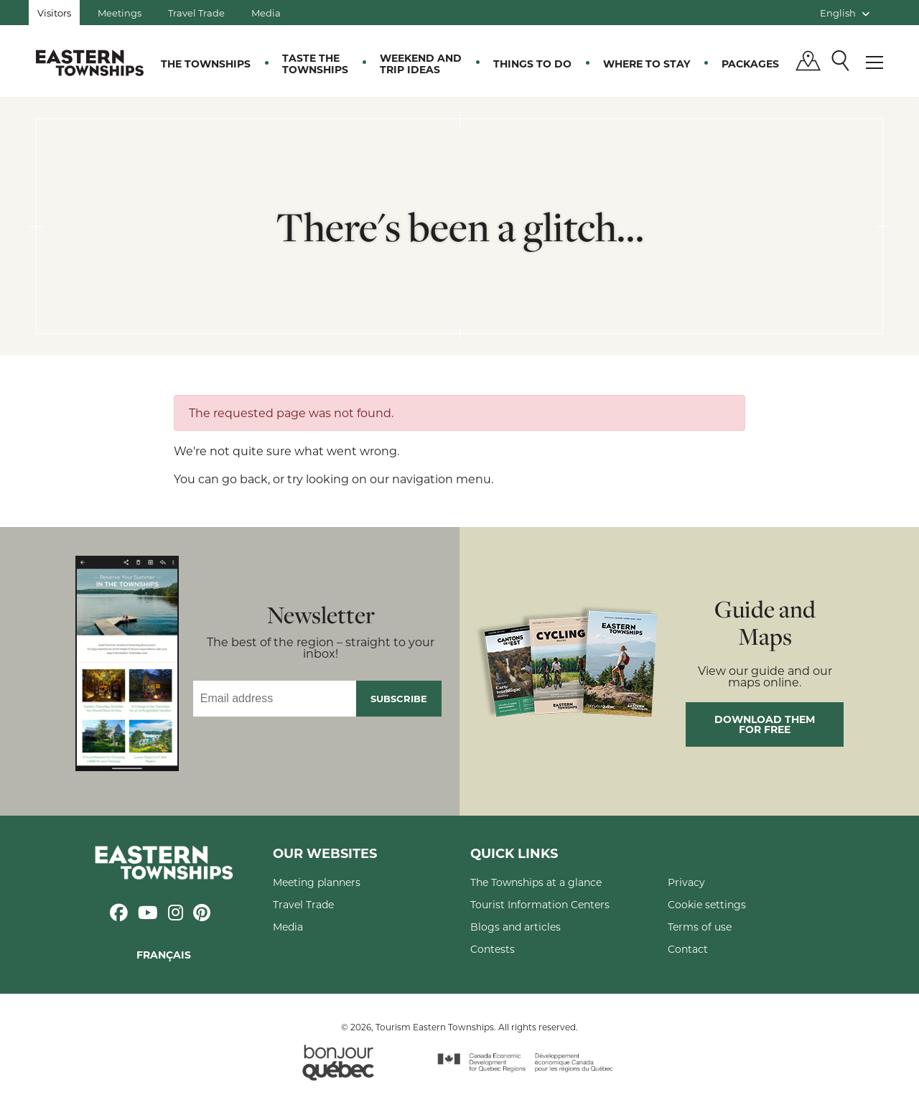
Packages (750, 63)
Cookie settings (707, 904)
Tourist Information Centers (540, 904)
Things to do (532, 63)
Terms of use (700, 926)
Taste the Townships (315, 63)
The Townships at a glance (536, 882)
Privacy (686, 882)
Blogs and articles (515, 926)
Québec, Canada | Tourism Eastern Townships (90, 62)
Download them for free (764, 724)
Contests (492, 949)
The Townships (206, 63)
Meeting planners (316, 882)
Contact (688, 949)
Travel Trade (196, 12)
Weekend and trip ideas (421, 63)
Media (266, 12)
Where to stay (646, 63)
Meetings (119, 12)
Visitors (54, 12)
